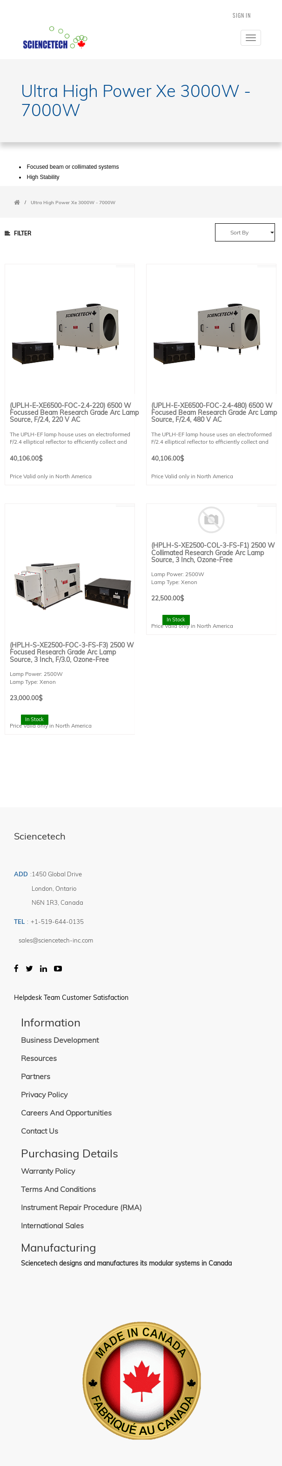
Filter (18, 233)
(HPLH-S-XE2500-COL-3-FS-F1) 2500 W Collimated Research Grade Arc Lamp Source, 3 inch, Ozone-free (213, 553)
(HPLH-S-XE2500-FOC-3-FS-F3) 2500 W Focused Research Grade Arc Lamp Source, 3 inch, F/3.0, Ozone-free (72, 652)
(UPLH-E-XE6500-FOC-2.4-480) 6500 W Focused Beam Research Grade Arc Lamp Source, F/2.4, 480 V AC (214, 413)
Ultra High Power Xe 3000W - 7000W (73, 203)
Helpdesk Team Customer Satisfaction (71, 997)
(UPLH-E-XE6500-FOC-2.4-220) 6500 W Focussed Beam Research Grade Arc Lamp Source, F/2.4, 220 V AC (74, 413)
